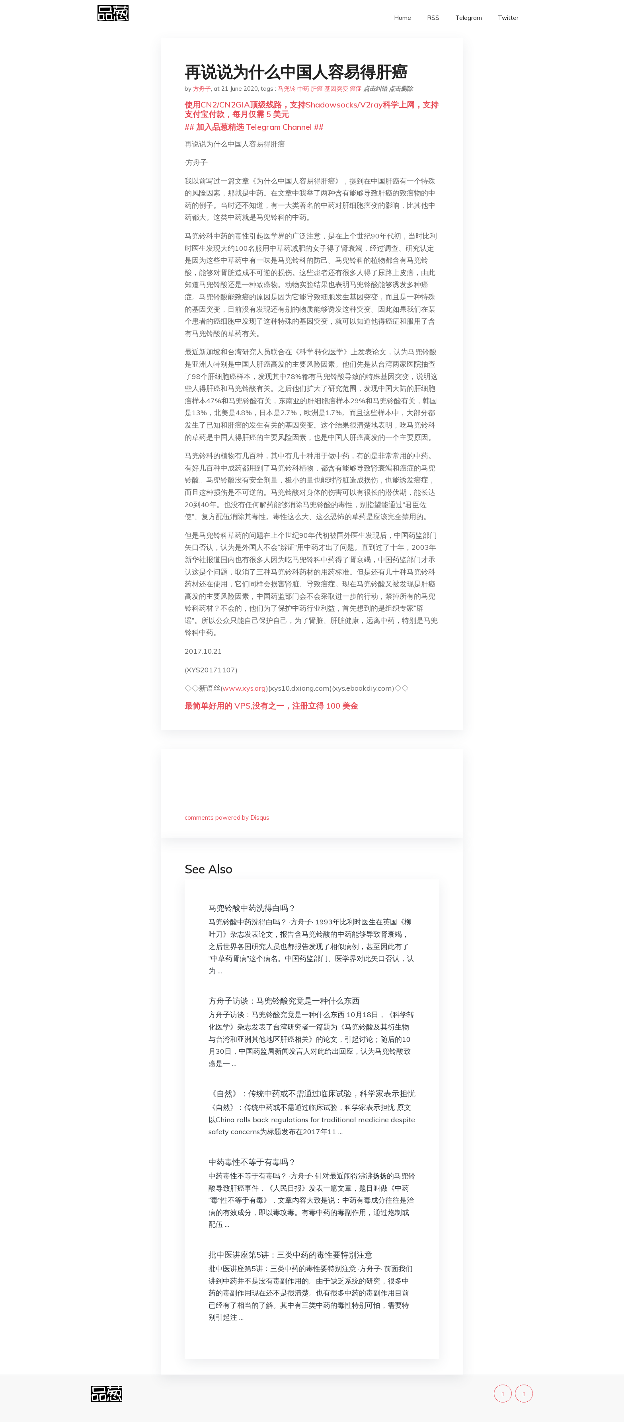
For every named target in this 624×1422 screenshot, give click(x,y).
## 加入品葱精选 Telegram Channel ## (254, 127)
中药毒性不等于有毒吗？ (252, 1162)
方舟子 (202, 88)
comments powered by (227, 817)
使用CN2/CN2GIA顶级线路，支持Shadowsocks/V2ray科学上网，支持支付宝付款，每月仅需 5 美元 (312, 109)
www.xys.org (244, 688)
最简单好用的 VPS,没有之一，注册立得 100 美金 (271, 706)
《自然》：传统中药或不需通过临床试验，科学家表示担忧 (312, 1093)
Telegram (468, 17)
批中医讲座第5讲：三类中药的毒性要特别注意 (290, 1255)
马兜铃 (287, 88)
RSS (433, 17)
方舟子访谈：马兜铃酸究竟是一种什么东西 (284, 1001)
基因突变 (336, 88)
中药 (303, 88)
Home (402, 17)
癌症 (356, 88)
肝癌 (317, 88)
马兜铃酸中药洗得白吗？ (252, 908)
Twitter (508, 17)
